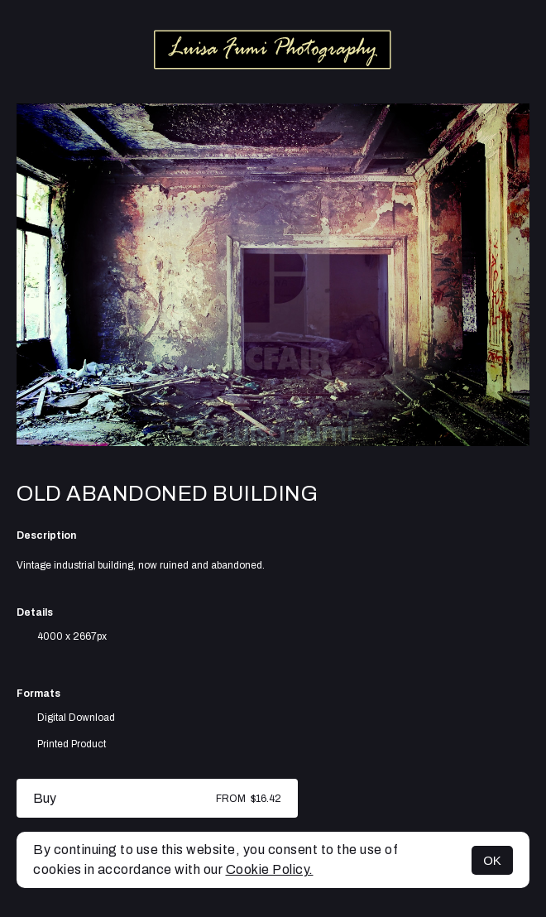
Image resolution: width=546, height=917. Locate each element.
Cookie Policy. (270, 869)
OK (492, 860)
